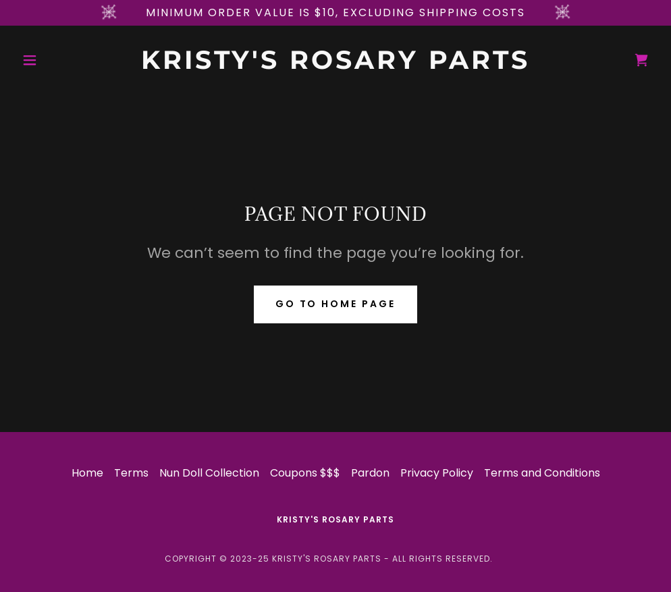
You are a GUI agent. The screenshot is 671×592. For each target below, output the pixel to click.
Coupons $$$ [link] (305, 473)
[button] (64, 60)
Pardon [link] (370, 473)
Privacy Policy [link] (436, 473)
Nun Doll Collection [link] (209, 473)
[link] (335, 65)
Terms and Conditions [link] (542, 473)
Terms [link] (131, 473)
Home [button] (87, 473)
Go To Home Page (335, 304)
